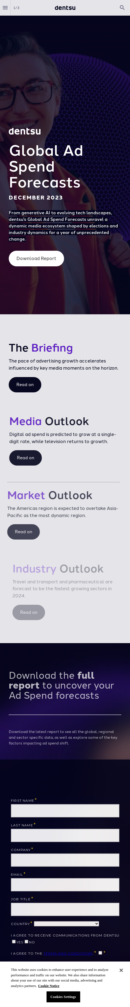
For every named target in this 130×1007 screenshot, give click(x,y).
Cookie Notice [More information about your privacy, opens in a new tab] (48, 986)
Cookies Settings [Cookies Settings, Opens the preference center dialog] (63, 997)
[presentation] (65, 157)
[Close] (121, 971)
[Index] (5, 8)
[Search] (122, 8)
